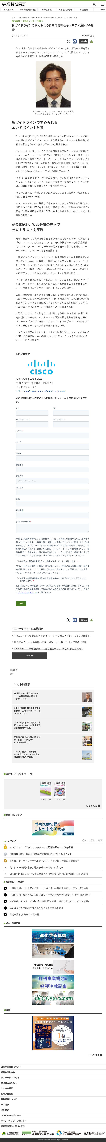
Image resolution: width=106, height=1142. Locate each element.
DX (12, 674)
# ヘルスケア (9, 10)
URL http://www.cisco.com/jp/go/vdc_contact (40, 391)
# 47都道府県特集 (28, 10)
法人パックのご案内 (10, 1077)
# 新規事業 (47, 10)
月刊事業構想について (11, 1067)
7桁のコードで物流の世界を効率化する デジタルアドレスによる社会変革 (52, 636)
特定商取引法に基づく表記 (13, 1126)
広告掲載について (9, 1099)
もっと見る (29, 655)
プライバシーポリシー (11, 1115)
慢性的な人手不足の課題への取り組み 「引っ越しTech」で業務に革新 (50, 642)
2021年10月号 (88, 36)
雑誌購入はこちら (9, 1083)
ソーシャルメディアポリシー (14, 1121)
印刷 (84, 41)
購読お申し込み (8, 1072)
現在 (84, 840)
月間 (100, 840)
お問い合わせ (7, 1094)
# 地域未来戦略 (65, 10)
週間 (92, 840)
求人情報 (5, 1104)
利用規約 (5, 1110)
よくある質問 (7, 1088)
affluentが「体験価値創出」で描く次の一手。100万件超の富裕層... (48, 648)
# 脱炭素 (84, 10)
